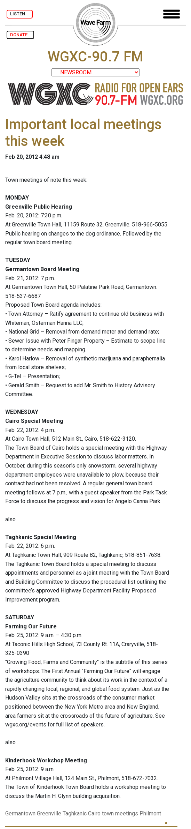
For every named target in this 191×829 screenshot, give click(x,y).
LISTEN (19, 13)
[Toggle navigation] (171, 14)
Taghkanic (75, 813)
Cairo (94, 813)
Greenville (49, 813)
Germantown (20, 813)
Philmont (150, 813)
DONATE (20, 34)
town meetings (120, 813)
